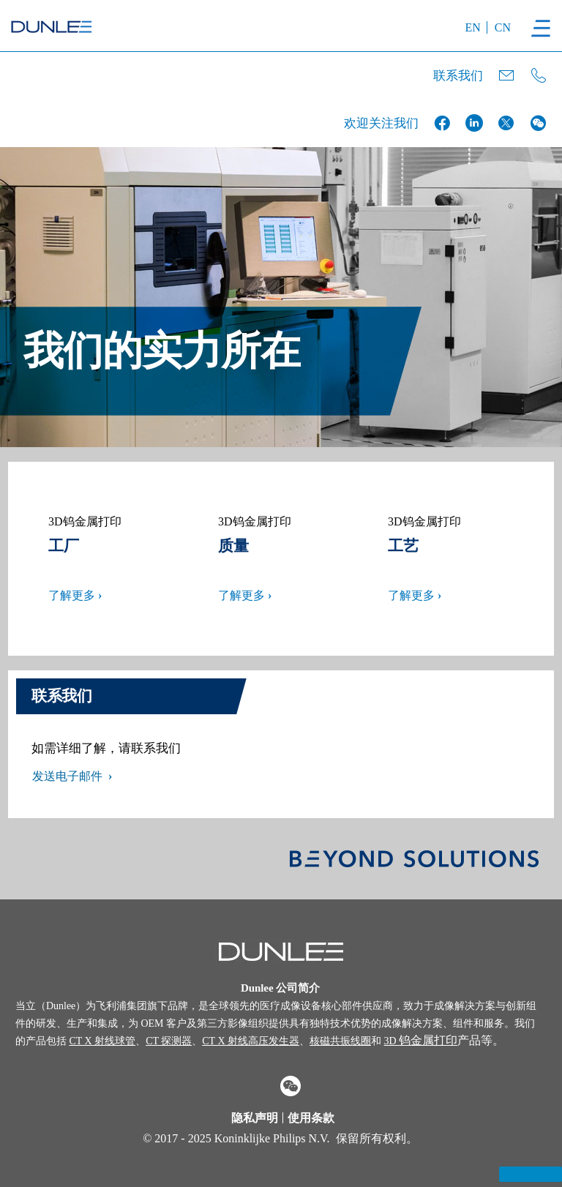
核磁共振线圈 (340, 1041)
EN (472, 27)
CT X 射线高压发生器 (250, 1041)
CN (503, 27)
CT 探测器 (169, 1041)
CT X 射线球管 (102, 1041)
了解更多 (71, 595)
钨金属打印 (421, 1040)
